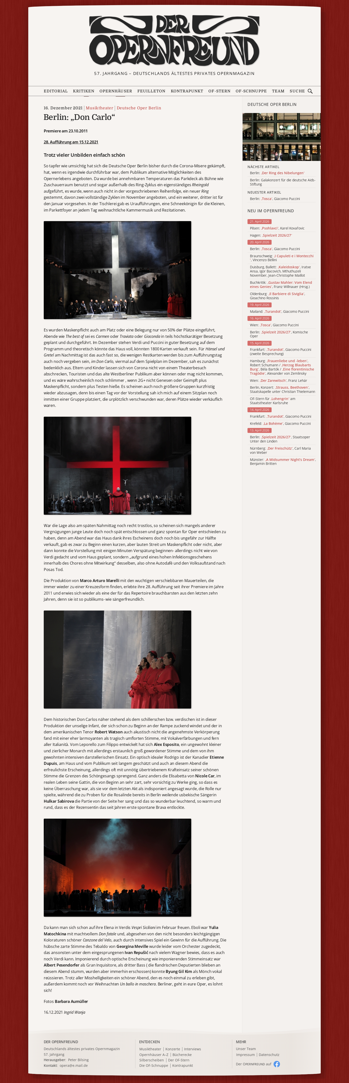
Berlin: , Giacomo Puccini (275, 249)
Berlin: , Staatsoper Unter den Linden (280, 439)
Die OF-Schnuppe (153, 1066)
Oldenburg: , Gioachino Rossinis (277, 296)
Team (278, 91)
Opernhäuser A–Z (153, 1055)
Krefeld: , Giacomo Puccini (280, 424)
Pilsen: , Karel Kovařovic (277, 228)
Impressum (245, 1055)
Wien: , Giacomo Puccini (274, 325)
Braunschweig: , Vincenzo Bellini (282, 258)
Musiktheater (99, 108)
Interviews (192, 1049)
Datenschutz (269, 1055)
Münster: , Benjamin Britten (283, 462)
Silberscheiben (151, 1060)
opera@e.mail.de (74, 1065)
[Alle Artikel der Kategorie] (281, 137)
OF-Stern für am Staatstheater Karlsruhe (272, 401)
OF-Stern (219, 91)
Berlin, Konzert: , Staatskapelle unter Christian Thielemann (282, 389)
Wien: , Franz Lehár (278, 381)
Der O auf (253, 1064)
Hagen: (271, 235)
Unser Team (246, 1048)
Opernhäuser (116, 91)
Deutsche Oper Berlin (139, 108)
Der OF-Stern (178, 1060)
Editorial (56, 91)
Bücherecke (182, 1055)
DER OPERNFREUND (61, 1041)
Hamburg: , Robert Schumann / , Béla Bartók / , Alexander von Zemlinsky (282, 367)
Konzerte (172, 1049)
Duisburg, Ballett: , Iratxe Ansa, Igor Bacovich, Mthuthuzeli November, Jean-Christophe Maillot (280, 271)
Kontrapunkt (187, 91)
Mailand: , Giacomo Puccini (279, 312)
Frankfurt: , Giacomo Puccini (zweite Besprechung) (280, 352)
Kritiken (83, 91)
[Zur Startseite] (174, 41)
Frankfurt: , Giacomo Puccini (280, 416)
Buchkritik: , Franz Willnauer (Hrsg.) (281, 285)
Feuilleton (151, 91)
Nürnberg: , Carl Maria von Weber (280, 450)
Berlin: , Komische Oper (279, 334)
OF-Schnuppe (251, 91)
